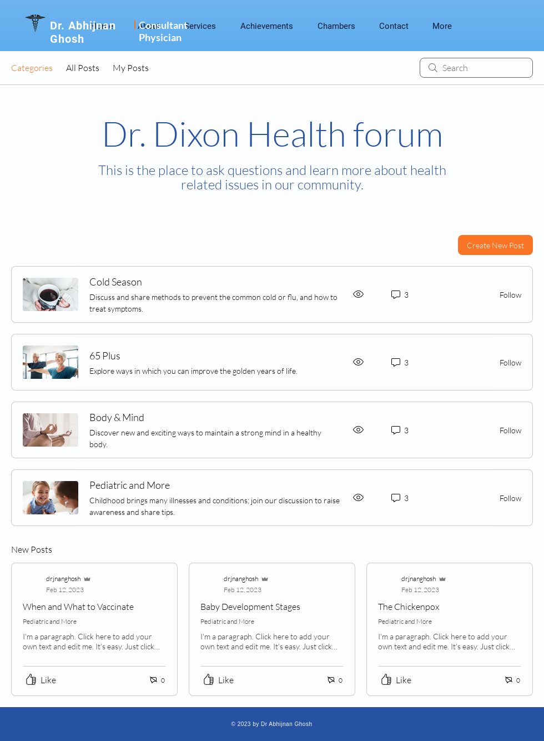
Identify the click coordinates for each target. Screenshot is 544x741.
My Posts (131, 67)
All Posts (82, 67)
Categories (32, 67)
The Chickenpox (408, 606)
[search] (476, 68)
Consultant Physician (163, 31)
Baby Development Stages (250, 606)
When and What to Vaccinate (78, 606)
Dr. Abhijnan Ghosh (83, 32)
